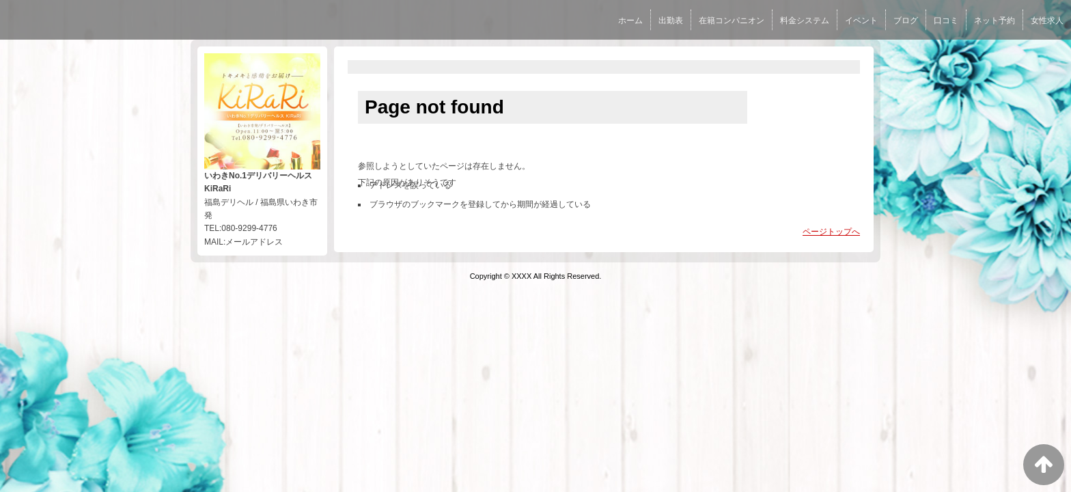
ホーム (630, 20)
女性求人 (1047, 20)
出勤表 (670, 20)
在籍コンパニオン (731, 20)
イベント (861, 20)
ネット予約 (994, 20)
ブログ (905, 20)
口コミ (946, 20)
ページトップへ (831, 231)
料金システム (804, 20)
